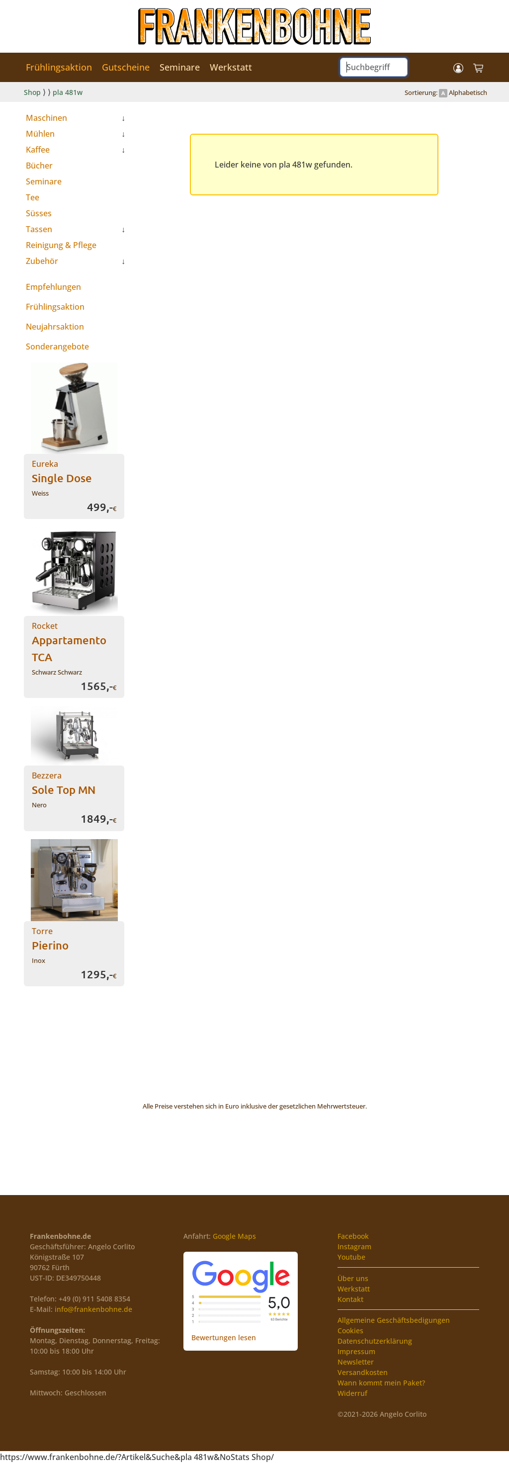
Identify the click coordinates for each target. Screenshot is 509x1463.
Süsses (39, 213)
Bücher (39, 165)
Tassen (39, 229)
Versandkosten (363, 1372)
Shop (32, 92)
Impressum (356, 1351)
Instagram (354, 1246)
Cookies (350, 1330)
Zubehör (42, 261)
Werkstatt (231, 67)
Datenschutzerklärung (375, 1341)
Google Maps (234, 1236)
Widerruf (352, 1393)
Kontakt (350, 1299)
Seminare (180, 67)
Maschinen (46, 117)
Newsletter (356, 1362)
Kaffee (38, 149)
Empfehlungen (53, 286)
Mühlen (40, 133)
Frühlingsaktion (59, 67)
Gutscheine (126, 67)
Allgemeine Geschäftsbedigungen (394, 1320)
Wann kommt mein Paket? (381, 1382)
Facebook (353, 1236)
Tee (32, 197)
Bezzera (63, 783)
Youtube (351, 1257)
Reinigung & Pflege (61, 245)
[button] (458, 67)
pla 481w (68, 92)
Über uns (353, 1278)
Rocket (69, 642)
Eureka (62, 471)
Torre (50, 939)
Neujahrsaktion (55, 326)
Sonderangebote (57, 346)
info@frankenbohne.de (93, 1309)
